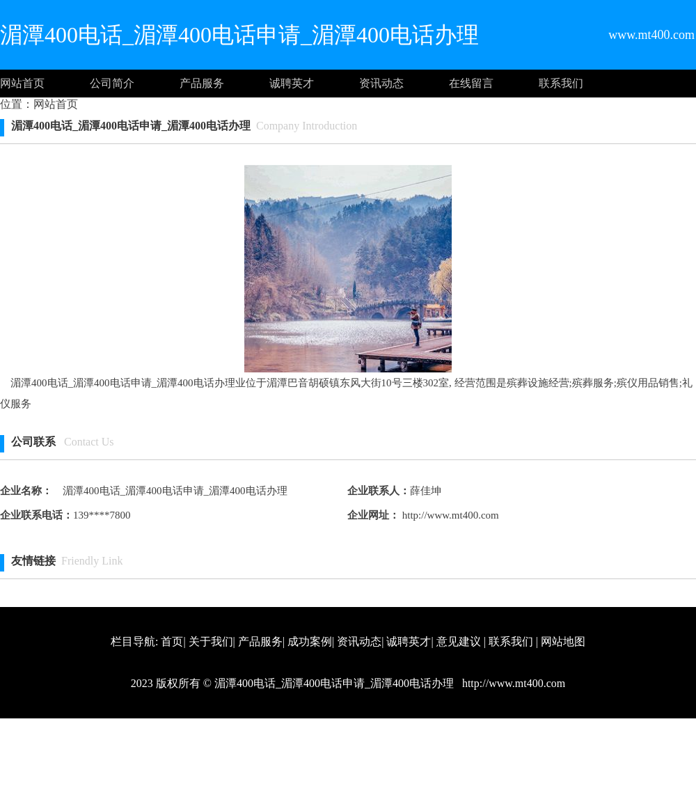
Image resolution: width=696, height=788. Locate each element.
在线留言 (471, 83)
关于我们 (211, 641)
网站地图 (563, 641)
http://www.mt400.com (449, 515)
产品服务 (202, 83)
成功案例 (309, 641)
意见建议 (458, 641)
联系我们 (561, 83)
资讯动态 (381, 83)
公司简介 (112, 83)
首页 (172, 641)
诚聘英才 (291, 83)
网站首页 (22, 83)
